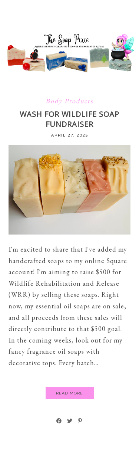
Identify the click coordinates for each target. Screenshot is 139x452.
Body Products (69, 100)
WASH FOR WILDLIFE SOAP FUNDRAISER (69, 119)
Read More (69, 393)
